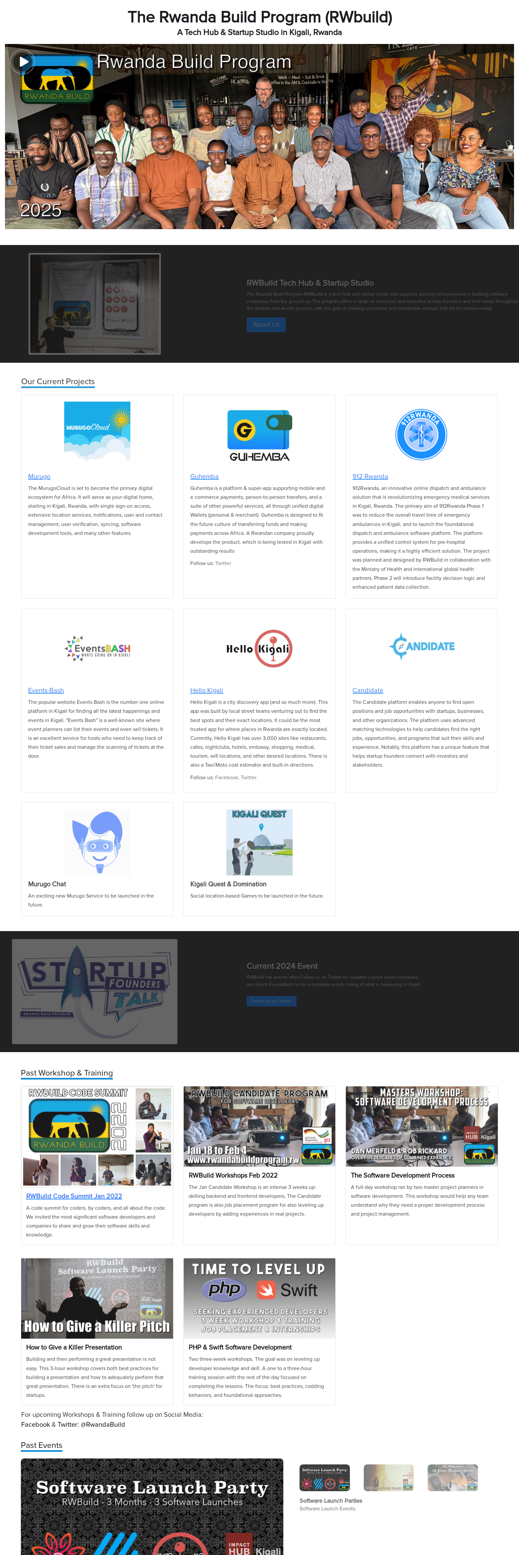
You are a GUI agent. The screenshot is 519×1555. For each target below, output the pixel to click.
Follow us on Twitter (281, 1001)
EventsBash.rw (294, 984)
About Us (275, 325)
